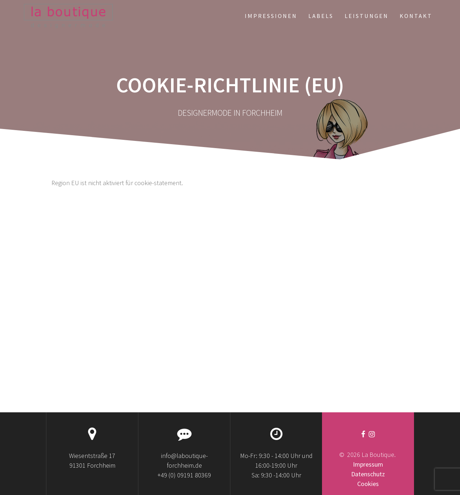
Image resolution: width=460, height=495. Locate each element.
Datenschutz (368, 474)
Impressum (368, 464)
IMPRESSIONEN (271, 15)
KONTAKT (416, 15)
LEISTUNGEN (366, 15)
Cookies (368, 484)
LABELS (321, 15)
